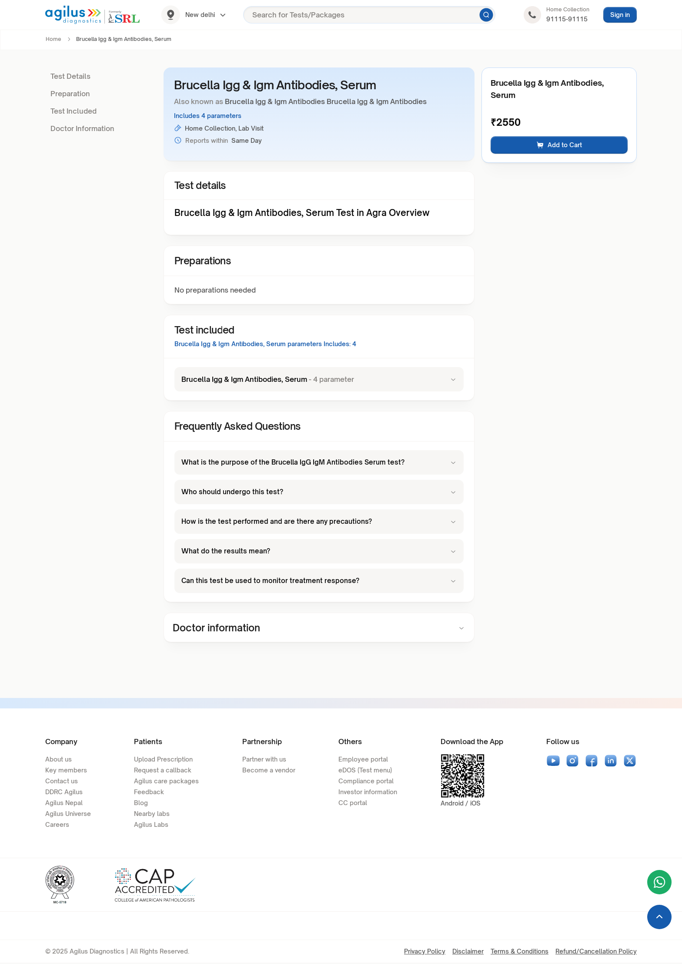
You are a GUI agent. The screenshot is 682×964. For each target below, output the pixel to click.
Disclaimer (468, 952)
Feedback (149, 792)
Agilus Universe (68, 814)
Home (53, 39)
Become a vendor (268, 771)
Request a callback (162, 771)
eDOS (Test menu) (365, 771)
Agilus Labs (151, 825)
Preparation (70, 93)
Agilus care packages (166, 781)
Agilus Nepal (64, 803)
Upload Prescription (163, 760)
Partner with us (264, 760)
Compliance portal (366, 781)
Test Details (70, 76)
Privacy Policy (424, 952)
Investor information (367, 792)
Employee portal (363, 760)
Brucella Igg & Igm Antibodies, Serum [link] (123, 39)
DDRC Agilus (64, 792)
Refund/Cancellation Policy (596, 952)
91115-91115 (567, 19)
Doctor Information (82, 128)
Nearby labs (152, 814)
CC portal (352, 803)
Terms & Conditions (519, 952)
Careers (57, 825)
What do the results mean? (319, 551)
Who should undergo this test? (319, 492)
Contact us (61, 781)
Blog (141, 803)
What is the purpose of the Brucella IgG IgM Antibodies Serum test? (319, 462)
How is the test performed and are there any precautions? (319, 521)
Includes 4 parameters (207, 115)
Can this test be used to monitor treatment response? (319, 580)
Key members (66, 771)
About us (58, 760)
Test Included (73, 111)
